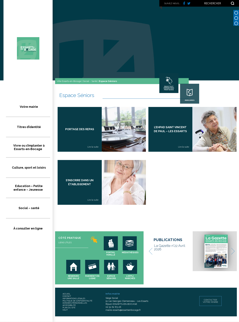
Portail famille (110, 253)
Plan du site (69, 308)
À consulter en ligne (28, 179)
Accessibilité (69, 305)
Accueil (66, 294)
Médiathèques (130, 252)
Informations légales (74, 298)
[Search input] (216, 3)
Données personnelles (75, 303)
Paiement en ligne (92, 277)
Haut (65, 310)
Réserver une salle (73, 277)
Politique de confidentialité (77, 301)
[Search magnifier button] (232, 3)
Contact (67, 296)
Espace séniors (111, 277)
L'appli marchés (130, 277)
